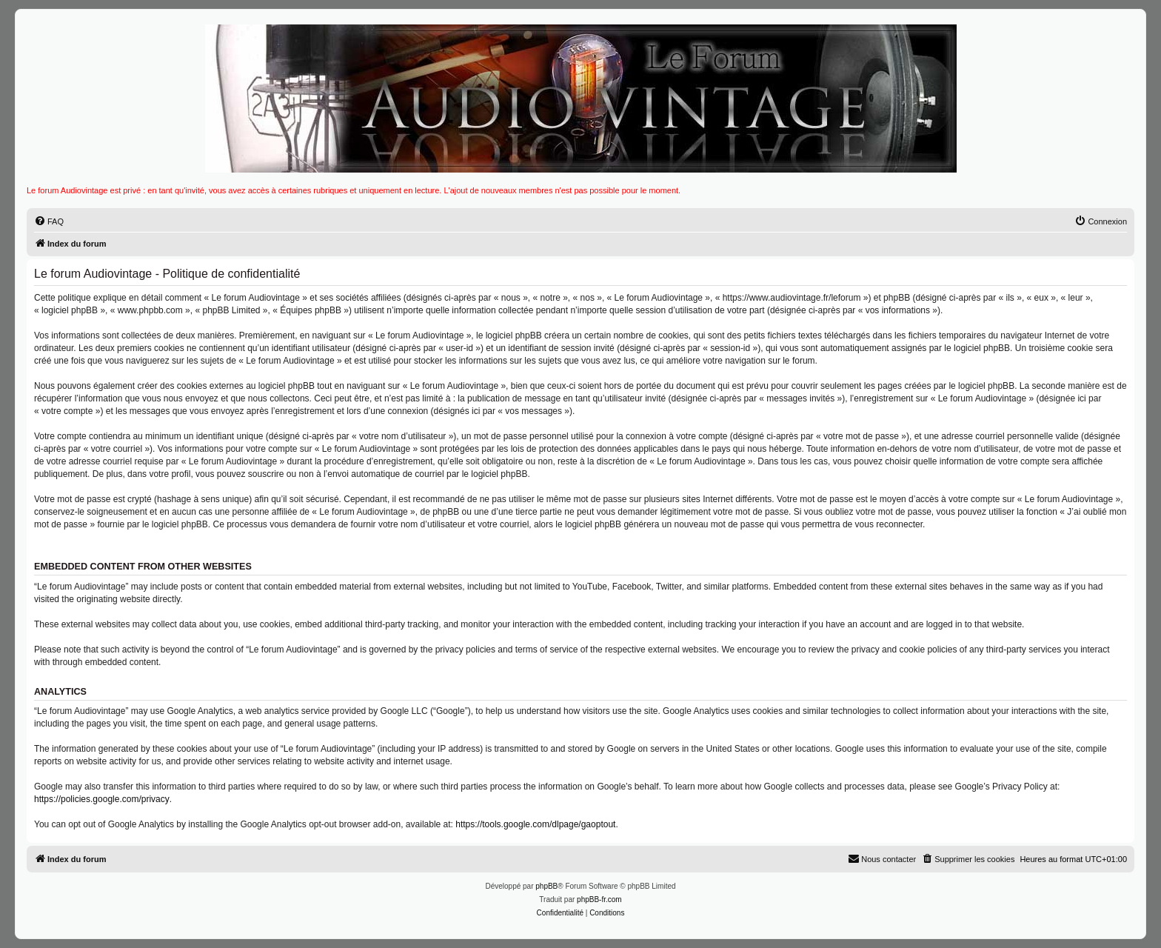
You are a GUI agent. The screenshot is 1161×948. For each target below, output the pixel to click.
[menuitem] (49, 221)
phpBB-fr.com (599, 899)
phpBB (546, 886)
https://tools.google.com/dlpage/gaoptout (535, 824)
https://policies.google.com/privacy (102, 799)
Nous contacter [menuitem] (882, 858)
